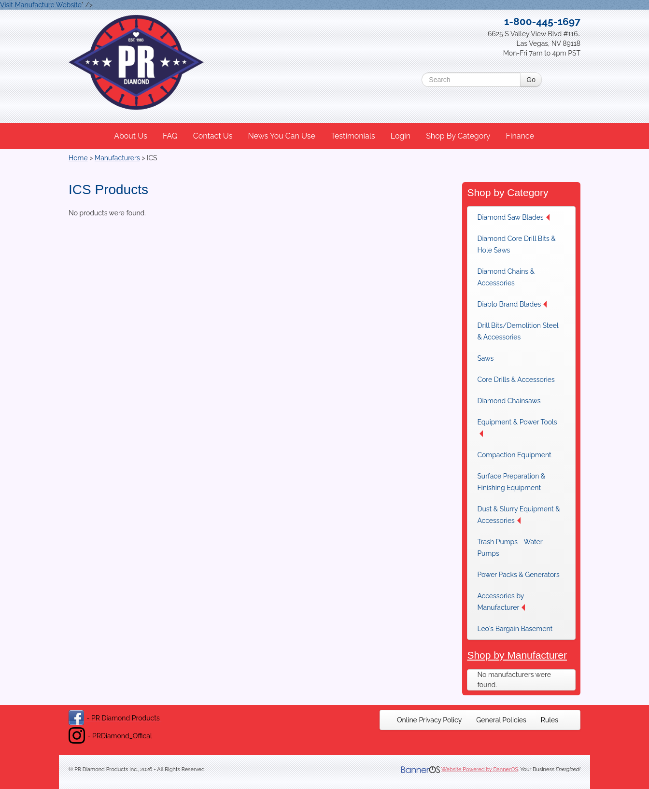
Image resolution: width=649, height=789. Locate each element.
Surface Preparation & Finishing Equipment (511, 482)
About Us (130, 136)
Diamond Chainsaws (508, 401)
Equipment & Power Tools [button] (517, 427)
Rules (549, 720)
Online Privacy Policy (429, 720)
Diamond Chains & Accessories (506, 277)
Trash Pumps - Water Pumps (509, 547)
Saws (485, 358)
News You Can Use (281, 136)
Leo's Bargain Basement (514, 629)
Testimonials (353, 136)
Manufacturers (117, 158)
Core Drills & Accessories (515, 379)
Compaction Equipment (514, 455)
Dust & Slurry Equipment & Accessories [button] (518, 514)
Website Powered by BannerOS (479, 769)
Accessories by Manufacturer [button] (501, 601)
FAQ (170, 136)
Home (78, 158)
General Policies (501, 720)
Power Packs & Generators (518, 574)
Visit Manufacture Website (41, 5)
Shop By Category (458, 136)
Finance (520, 136)
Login (400, 136)
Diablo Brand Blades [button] (512, 304)
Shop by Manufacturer (517, 655)
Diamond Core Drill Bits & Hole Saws (516, 244)
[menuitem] (131, 136)
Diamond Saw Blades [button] (513, 217)
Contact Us (213, 136)
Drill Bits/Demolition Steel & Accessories (517, 331)
